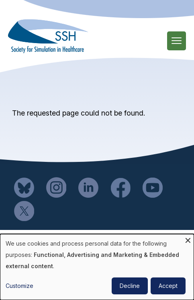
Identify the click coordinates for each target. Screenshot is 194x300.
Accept (168, 285)
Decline (130, 285)
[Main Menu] (176, 40)
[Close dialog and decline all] (188, 239)
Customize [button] (19, 285)
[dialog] (97, 267)
